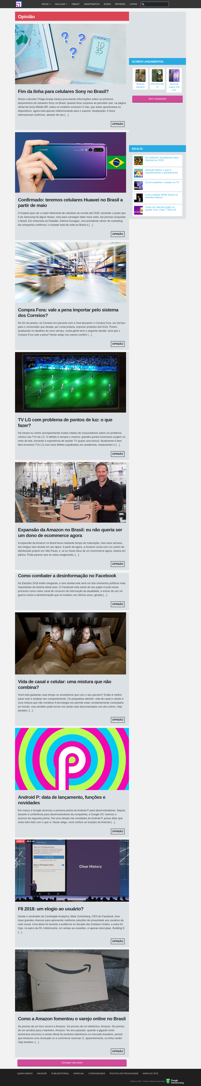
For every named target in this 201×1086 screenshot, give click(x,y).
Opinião (117, 124)
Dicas (46, 4)
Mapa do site (150, 1073)
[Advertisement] (157, 35)
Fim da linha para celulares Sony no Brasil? (63, 91)
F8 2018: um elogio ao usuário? (50, 908)
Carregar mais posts (72, 1062)
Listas (133, 4)
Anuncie (42, 1073)
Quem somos (25, 1073)
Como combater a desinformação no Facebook (67, 575)
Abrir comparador (157, 98)
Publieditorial (60, 1073)
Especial (78, 1073)
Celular (61, 4)
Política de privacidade (124, 1073)
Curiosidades (97, 1073)
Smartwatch (91, 4)
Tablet (76, 4)
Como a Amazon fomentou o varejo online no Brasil (72, 1018)
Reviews (120, 4)
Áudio (107, 4)
